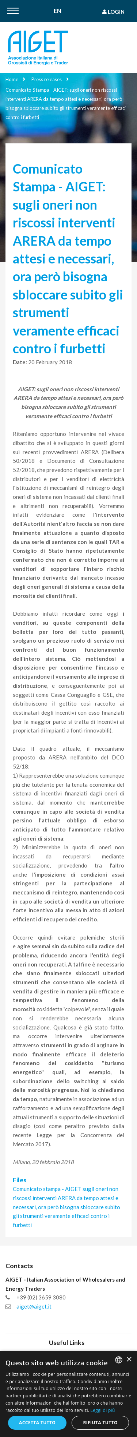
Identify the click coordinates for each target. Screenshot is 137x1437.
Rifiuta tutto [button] (100, 1423)
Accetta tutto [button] (37, 1423)
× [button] (129, 1359)
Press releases (46, 79)
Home (11, 79)
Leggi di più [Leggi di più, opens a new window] (103, 1410)
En (57, 11)
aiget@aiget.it (34, 1306)
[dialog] (68, 1394)
